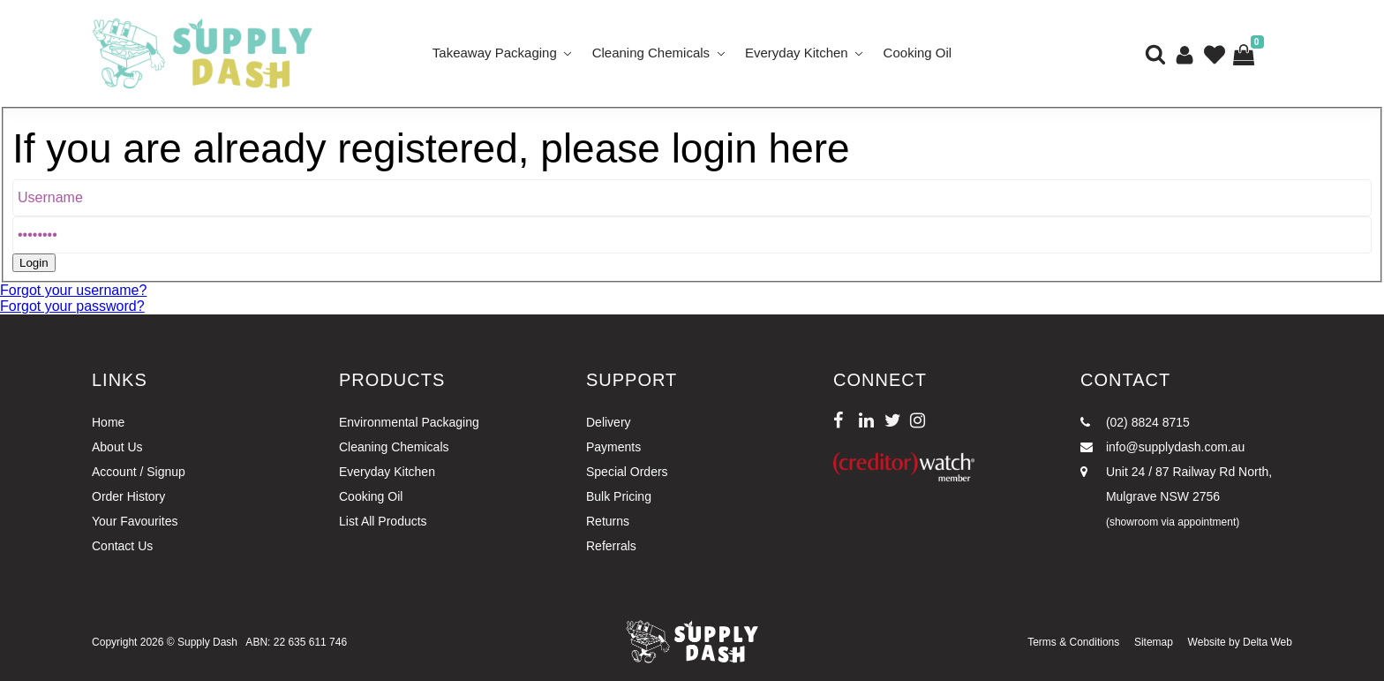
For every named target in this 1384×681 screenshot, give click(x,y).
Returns (607, 521)
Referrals (611, 546)
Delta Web (1267, 642)
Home (108, 422)
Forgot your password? (72, 306)
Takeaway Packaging (494, 52)
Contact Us (122, 546)
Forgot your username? (73, 290)
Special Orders (627, 472)
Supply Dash (207, 642)
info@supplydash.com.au (1162, 447)
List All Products (383, 521)
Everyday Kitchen (796, 52)
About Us (117, 447)
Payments (613, 447)
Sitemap (1153, 642)
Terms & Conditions (1073, 642)
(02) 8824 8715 (1135, 422)
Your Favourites (135, 521)
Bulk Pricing (618, 496)
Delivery (608, 422)
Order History (128, 496)
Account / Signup (138, 472)
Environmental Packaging (409, 422)
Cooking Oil (918, 52)
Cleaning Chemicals (651, 52)
